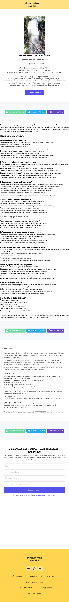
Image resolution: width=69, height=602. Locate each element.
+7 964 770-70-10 (24, 588)
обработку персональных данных (45, 495)
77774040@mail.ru (44, 588)
